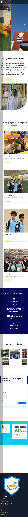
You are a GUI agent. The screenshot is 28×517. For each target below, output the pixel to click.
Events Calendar (5, 510)
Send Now (22, 403)
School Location (5, 512)
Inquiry (3, 514)
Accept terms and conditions (10, 400)
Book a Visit (4, 508)
